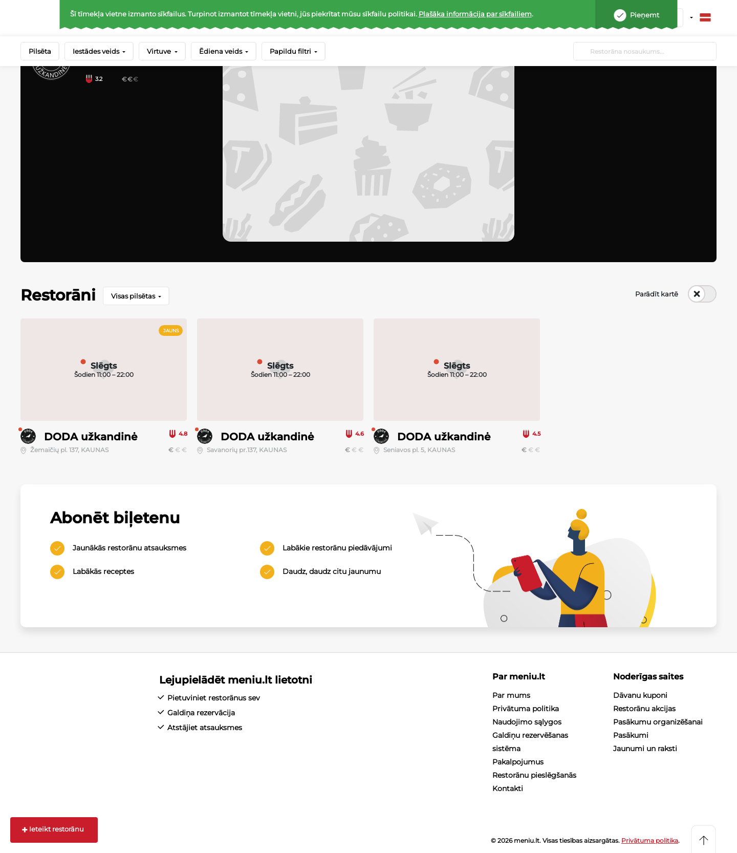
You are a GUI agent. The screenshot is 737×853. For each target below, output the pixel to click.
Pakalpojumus (518, 761)
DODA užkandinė (90, 437)
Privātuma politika (525, 708)
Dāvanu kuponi (640, 695)
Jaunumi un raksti (645, 748)
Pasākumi (630, 735)
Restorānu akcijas (644, 708)
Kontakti (507, 788)
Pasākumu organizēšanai (658, 722)
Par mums (511, 695)
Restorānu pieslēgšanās (534, 775)
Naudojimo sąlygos (526, 722)
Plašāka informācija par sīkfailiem (475, 14)
